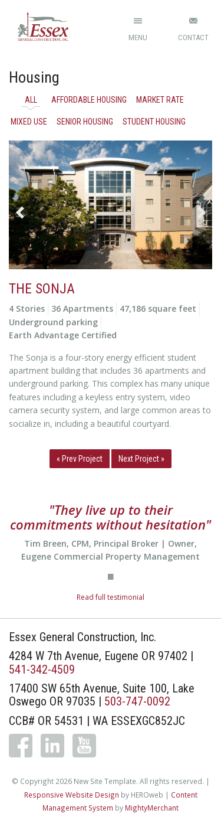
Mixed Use (29, 121)
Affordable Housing (89, 99)
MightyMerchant (152, 807)
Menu (137, 37)
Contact (193, 37)
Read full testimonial (110, 597)
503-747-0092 (137, 701)
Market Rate (160, 99)
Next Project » (141, 458)
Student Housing (154, 121)
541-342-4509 (42, 669)
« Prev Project (80, 458)
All (31, 99)
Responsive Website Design (71, 794)
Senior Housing (85, 121)
